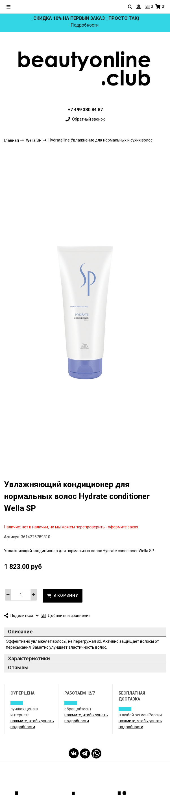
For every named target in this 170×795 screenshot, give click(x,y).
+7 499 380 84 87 (85, 109)
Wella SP (34, 140)
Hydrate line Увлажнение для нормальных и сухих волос (100, 140)
